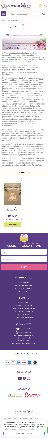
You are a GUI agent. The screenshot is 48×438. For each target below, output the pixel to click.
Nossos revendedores (23, 288)
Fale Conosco (23, 291)
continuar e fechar (24, 433)
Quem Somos (23, 282)
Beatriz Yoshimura (27, 78)
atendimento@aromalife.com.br (23, 343)
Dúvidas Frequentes (24, 302)
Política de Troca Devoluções (24, 308)
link (9, 159)
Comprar (13, 224)
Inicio (3, 21)
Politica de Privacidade (25, 429)
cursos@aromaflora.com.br (14, 165)
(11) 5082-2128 (23, 329)
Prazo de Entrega (24, 314)
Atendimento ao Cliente (23, 285)
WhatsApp (36, 165)
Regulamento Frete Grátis (24, 317)
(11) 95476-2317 (23, 332)
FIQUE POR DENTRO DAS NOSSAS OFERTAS (24, 245)
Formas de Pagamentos (24, 311)
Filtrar (16, 26)
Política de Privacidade (24, 305)
